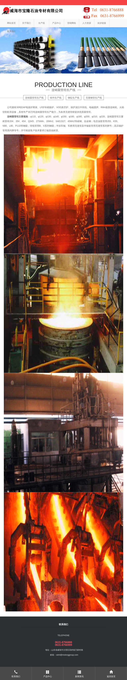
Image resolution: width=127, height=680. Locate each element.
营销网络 (71, 23)
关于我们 (26, 23)
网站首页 (11, 23)
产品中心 (56, 23)
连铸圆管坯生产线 (34, 97)
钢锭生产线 (73, 97)
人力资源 (86, 23)
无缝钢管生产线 (94, 97)
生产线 (41, 23)
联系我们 (11, 31)
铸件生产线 (56, 97)
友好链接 (101, 23)
